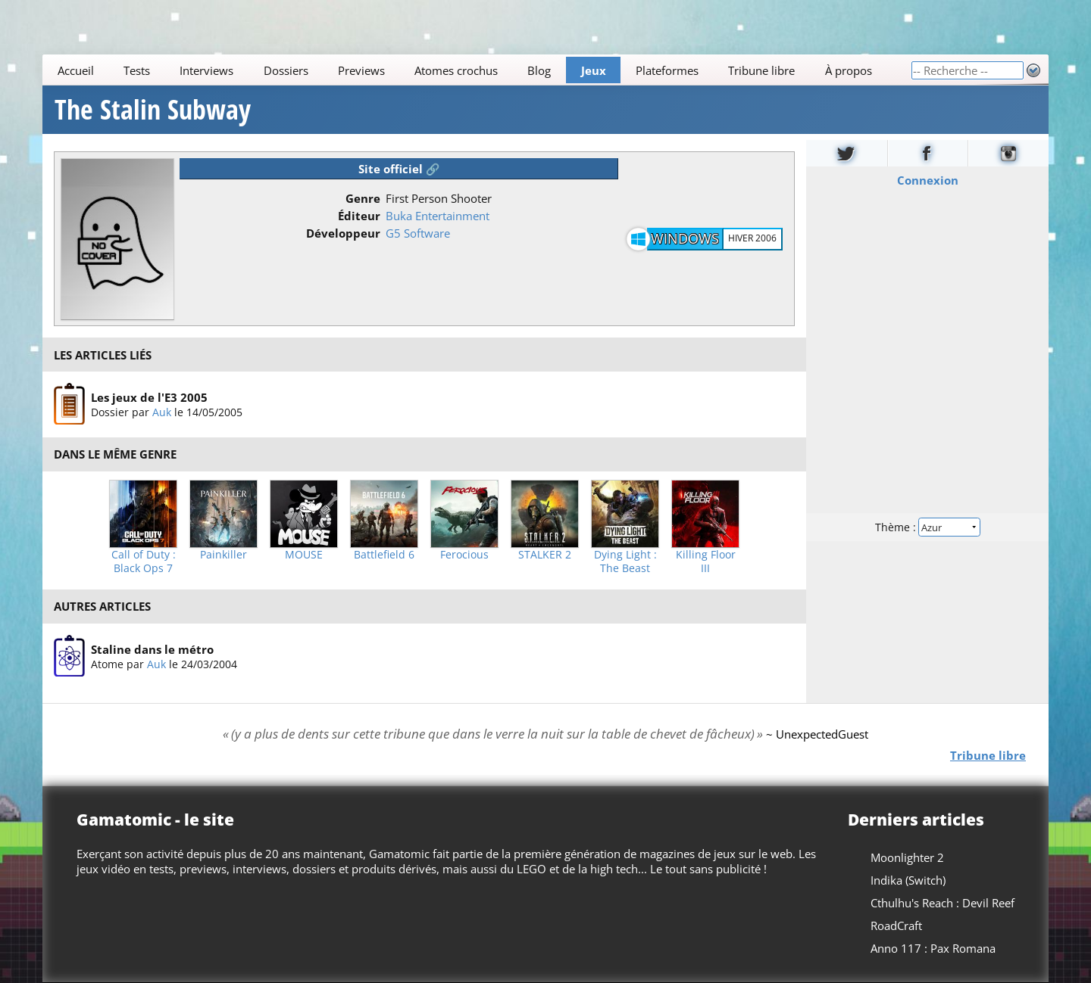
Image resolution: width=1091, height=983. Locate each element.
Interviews (206, 70)
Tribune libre (761, 70)
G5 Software (418, 233)
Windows (685, 238)
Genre (362, 198)
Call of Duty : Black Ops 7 (143, 561)
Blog (539, 70)
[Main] (476, 70)
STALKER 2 (544, 554)
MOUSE (304, 554)
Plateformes (667, 70)
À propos (848, 70)
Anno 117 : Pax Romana (933, 948)
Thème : (927, 527)
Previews (361, 70)
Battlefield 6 (384, 554)
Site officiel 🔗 (399, 168)
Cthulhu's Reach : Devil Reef (942, 902)
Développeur (343, 233)
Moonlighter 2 (907, 857)
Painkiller (223, 554)
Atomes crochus (456, 70)
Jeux (593, 70)
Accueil (76, 70)
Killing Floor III (706, 561)
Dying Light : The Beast (625, 561)
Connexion (927, 180)
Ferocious (464, 554)
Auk (161, 412)
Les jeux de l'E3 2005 (149, 397)
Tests (136, 70)
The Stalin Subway (153, 109)
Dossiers (286, 70)
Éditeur (359, 215)
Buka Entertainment (437, 215)
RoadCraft (896, 925)
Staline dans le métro (152, 649)
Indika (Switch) (908, 880)
